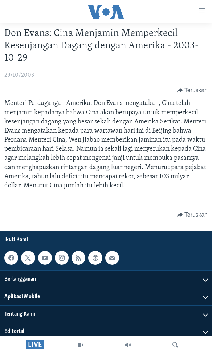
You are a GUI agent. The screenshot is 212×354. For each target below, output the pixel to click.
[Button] (192, 90)
